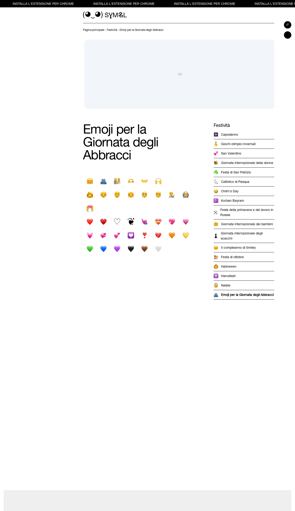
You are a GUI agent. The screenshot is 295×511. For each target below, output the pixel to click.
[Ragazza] (131, 194)
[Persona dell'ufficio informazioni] (172, 194)
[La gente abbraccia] (103, 181)
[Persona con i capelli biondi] (144, 194)
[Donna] (90, 194)
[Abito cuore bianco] (117, 221)
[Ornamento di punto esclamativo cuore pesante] (144, 235)
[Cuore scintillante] (172, 221)
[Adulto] (158, 194)
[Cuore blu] (103, 249)
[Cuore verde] (90, 249)
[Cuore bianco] (158, 249)
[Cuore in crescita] (185, 221)
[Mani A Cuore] (131, 181)
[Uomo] (117, 194)
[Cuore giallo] (185, 235)
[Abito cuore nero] (103, 221)
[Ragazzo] (103, 194)
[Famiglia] (117, 181)
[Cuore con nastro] (158, 221)
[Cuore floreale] (131, 221)
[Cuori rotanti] (103, 235)
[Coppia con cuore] (90, 208)
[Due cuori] (117, 235)
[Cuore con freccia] (144, 221)
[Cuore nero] (131, 249)
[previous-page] (93, 30)
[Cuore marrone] (144, 249)
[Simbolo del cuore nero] (90, 221)
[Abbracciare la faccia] (90, 181)
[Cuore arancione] (172, 235)
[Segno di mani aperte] (144, 181)
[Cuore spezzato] (158, 235)
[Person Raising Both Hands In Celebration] (158, 181)
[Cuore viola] (117, 249)
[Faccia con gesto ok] (185, 194)
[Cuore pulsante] (90, 235)
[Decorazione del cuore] (131, 235)
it (287, 24)
